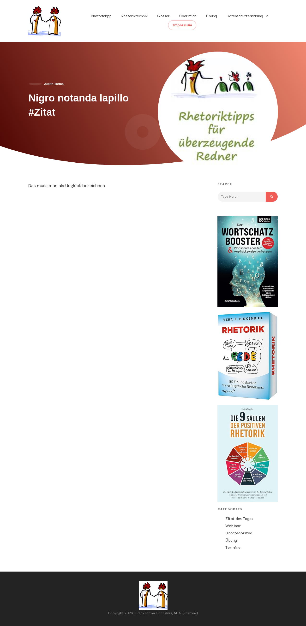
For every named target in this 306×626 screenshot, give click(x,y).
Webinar (233, 526)
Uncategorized (238, 533)
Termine (232, 547)
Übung (231, 540)
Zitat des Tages (239, 518)
